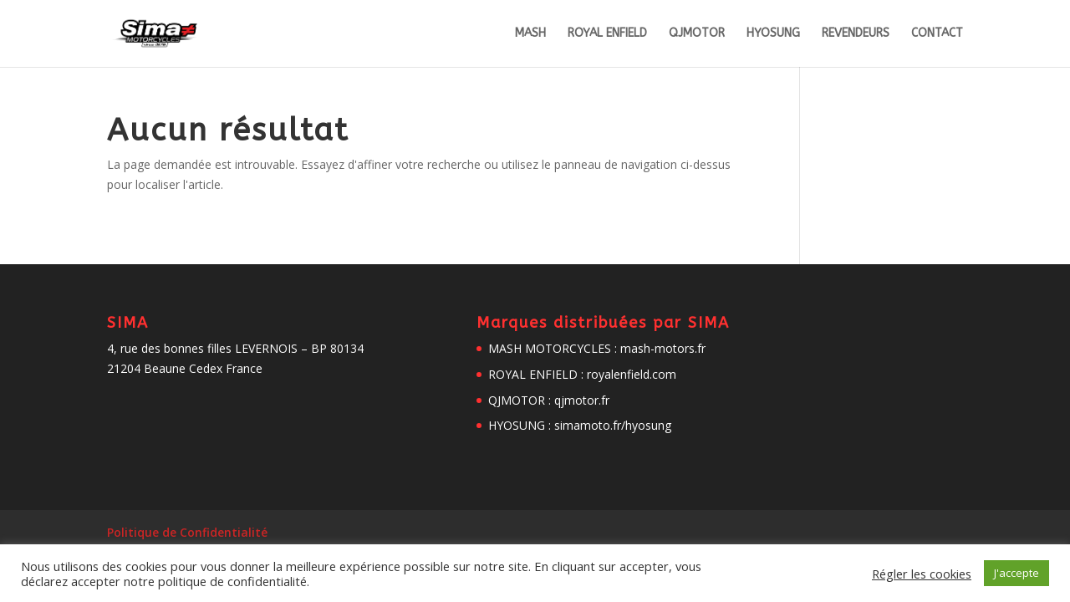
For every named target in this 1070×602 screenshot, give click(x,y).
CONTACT (937, 34)
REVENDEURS (855, 34)
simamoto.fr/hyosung (612, 425)
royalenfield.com (631, 374)
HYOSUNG (773, 34)
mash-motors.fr (663, 348)
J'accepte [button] (1016, 572)
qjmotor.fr (581, 400)
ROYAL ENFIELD (607, 34)
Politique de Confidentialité (187, 532)
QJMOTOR (697, 34)
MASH (530, 34)
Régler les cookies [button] (921, 573)
